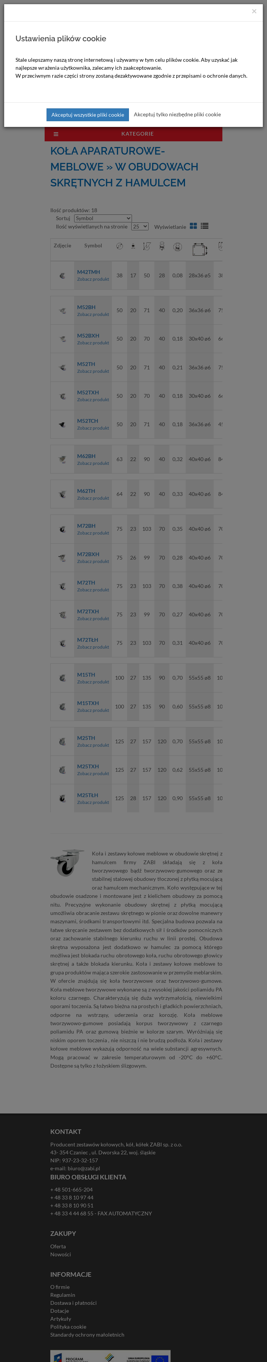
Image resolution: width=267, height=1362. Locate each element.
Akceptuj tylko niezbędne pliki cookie (177, 114)
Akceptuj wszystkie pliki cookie (87, 114)
